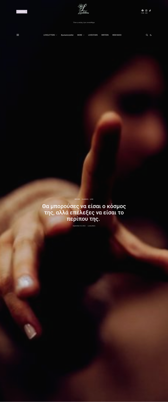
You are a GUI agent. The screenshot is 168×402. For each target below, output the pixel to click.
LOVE (91, 199)
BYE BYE (77, 199)
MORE (79, 35)
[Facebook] (142, 12)
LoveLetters (91, 226)
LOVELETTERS (49, 35)
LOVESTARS (93, 35)
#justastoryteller (67, 35)
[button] (151, 35)
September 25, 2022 (79, 226)
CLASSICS (85, 199)
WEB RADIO (116, 35)
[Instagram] (146, 12)
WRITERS (105, 35)
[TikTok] (150, 12)
